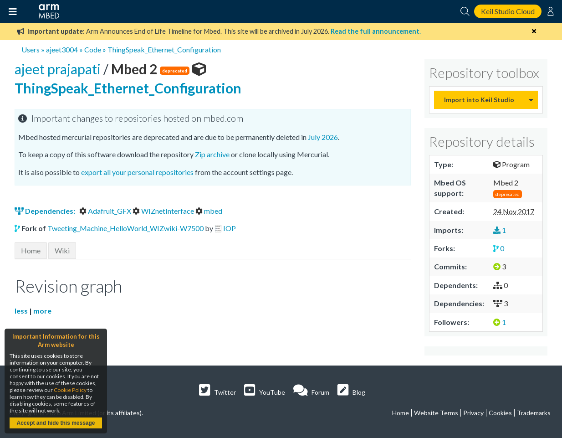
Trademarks (534, 413)
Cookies (500, 413)
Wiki (62, 250)
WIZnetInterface (164, 210)
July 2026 (323, 137)
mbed (208, 210)
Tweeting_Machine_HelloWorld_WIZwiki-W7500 (125, 228)
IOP (229, 228)
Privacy (473, 413)
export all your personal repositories (137, 172)
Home (31, 250)
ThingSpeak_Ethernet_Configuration (164, 49)
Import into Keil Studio (479, 99)
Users (30, 49)
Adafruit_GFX (106, 210)
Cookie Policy (70, 389)
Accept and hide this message (55, 423)
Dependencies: (46, 210)
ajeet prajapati (59, 69)
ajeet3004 (62, 49)
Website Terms (436, 413)
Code (92, 49)
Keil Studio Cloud (508, 11)
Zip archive (212, 154)
